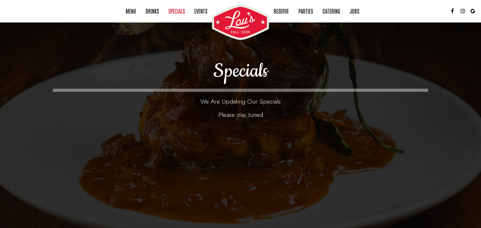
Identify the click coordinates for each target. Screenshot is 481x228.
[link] (240, 22)
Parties (305, 11)
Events (200, 11)
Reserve (281, 11)
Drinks (152, 11)
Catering (331, 11)
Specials (176, 11)
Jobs (354, 11)
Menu (131, 11)
